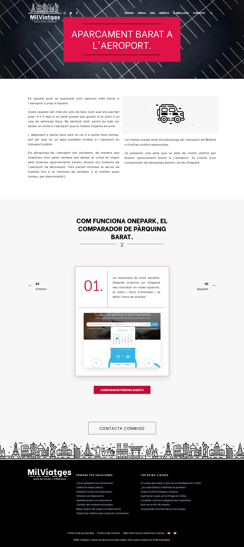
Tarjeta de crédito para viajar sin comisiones (102, 513)
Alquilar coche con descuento (94, 491)
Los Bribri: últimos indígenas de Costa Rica (166, 500)
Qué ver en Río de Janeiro (155, 504)
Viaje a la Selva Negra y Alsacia (159, 491)
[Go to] (64, 12)
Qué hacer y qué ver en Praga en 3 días (163, 496)
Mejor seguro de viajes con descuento (98, 509)
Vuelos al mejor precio (89, 487)
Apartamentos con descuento (94, 500)
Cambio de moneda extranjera (94, 504)
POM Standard (161, 539)
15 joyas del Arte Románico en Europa (163, 509)
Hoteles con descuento (90, 496)
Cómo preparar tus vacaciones (94, 483)
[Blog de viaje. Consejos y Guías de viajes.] (45, 12)
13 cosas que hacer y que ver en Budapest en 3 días (171, 483)
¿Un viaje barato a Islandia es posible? (163, 487)
